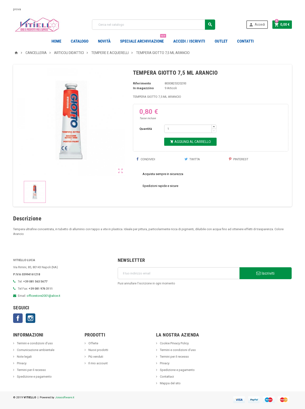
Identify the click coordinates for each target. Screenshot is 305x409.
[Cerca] (153, 24)
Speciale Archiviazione (143, 39)
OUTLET (221, 41)
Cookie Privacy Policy (174, 343)
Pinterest (238, 159)
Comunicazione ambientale (35, 350)
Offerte (93, 343)
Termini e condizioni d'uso (34, 343)
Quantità (145, 129)
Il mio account (98, 363)
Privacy (21, 363)
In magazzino (143, 88)
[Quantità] (188, 129)
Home (56, 41)
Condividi (146, 159)
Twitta (192, 159)
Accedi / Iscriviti (189, 41)
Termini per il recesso (31, 370)
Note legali (24, 356)
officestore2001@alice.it (43, 295)
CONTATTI (245, 41)
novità (104, 41)
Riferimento (142, 83)
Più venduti (95, 356)
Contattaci (166, 376)
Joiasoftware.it (64, 397)
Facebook (18, 318)
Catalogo (79, 41)
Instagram (30, 318)
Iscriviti (265, 273)
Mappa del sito (170, 383)
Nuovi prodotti (98, 350)
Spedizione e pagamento (34, 376)
